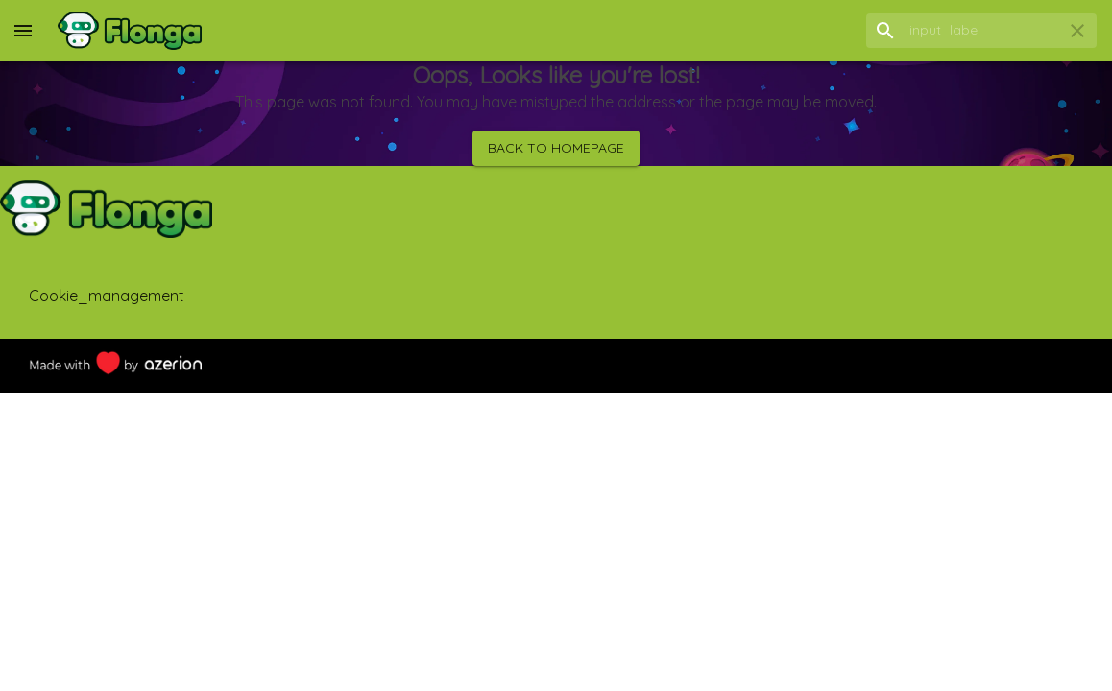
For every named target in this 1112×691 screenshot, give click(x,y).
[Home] (130, 31)
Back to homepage (556, 148)
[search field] (981, 30)
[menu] (23, 31)
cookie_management (106, 295)
